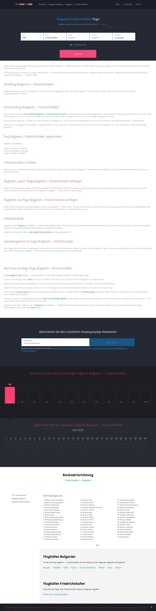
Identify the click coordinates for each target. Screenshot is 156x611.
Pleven (102, 567)
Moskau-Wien (87, 515)
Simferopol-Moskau (52, 508)
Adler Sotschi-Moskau (52, 510)
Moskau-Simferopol (52, 505)
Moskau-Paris (87, 500)
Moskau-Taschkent (126, 527)
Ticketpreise (39, 305)
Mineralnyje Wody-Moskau (54, 520)
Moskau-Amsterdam (127, 512)
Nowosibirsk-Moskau (127, 503)
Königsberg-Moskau (127, 515)
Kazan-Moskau (88, 529)
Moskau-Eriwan (88, 503)
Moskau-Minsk (88, 534)
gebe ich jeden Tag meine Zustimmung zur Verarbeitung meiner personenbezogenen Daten (84, 348)
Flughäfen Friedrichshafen (20, 502)
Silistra (118, 567)
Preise (32, 307)
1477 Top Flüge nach (19, 495)
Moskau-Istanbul (51, 537)
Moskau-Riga (87, 512)
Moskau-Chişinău (89, 505)
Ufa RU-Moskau (88, 537)
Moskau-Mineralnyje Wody (54, 517)
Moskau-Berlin (88, 539)
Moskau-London (88, 517)
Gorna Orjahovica (88, 567)
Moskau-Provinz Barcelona (129, 505)
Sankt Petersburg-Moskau (54, 503)
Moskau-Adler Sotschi (52, 512)
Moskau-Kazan (88, 522)
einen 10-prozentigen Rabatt (54, 298)
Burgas (46, 567)
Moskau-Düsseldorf (126, 532)
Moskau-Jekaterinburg (53, 532)
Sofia (65, 567)
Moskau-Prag (124, 510)
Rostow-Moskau (51, 529)
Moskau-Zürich (125, 525)
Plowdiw (56, 567)
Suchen (78, 53)
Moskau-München (52, 539)
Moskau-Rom (87, 525)
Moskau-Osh (124, 537)
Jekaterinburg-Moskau (53, 534)
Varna (74, 567)
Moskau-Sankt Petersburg (54, 500)
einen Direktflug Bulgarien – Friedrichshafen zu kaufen (45, 114)
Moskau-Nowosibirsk (127, 500)
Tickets (30, 279)
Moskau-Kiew (49, 515)
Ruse (110, 567)
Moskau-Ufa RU (88, 520)
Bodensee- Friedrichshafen (55, 594)
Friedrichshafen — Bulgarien (78, 480)
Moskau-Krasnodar (52, 522)
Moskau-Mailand (125, 520)
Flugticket (21, 225)
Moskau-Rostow (51, 527)
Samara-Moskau (88, 532)
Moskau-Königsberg (127, 508)
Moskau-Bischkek (126, 529)
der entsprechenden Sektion (41, 232)
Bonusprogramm (23, 292)
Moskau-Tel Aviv (88, 510)
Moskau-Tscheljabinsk (127, 517)
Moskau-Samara (88, 527)
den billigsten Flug (14, 275)
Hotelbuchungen (88, 292)
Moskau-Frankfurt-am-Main (92, 508)
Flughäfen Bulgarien (18, 498)
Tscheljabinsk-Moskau (127, 522)
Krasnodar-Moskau (52, 525)
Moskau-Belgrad (125, 534)
